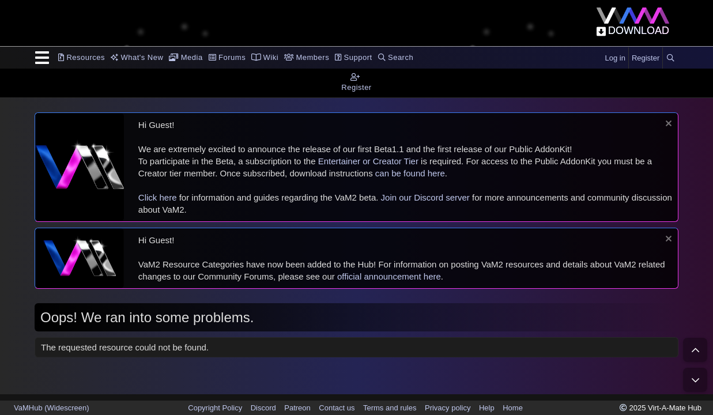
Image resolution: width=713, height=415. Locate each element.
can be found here (410, 173)
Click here (157, 197)
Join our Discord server (425, 197)
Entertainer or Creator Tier (368, 161)
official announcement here (389, 276)
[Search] (670, 58)
